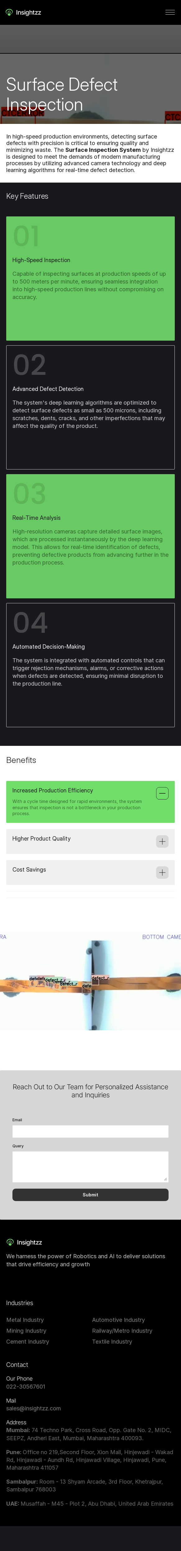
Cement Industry (27, 1341)
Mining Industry (26, 1330)
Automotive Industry (118, 1320)
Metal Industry (25, 1320)
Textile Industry (112, 1341)
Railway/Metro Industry (122, 1330)
